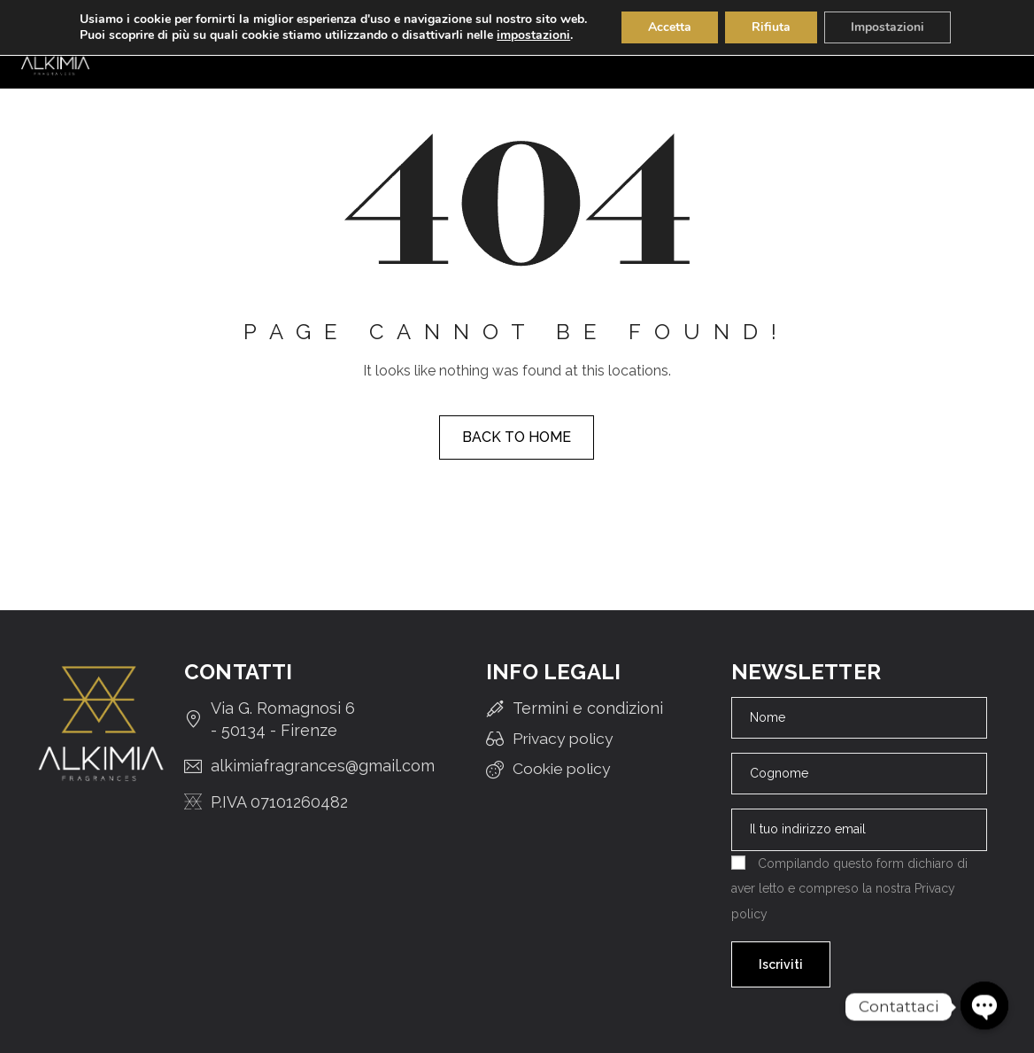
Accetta (669, 27)
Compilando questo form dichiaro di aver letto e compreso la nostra (849, 888)
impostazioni (533, 35)
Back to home (516, 437)
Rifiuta (771, 27)
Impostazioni (887, 27)
